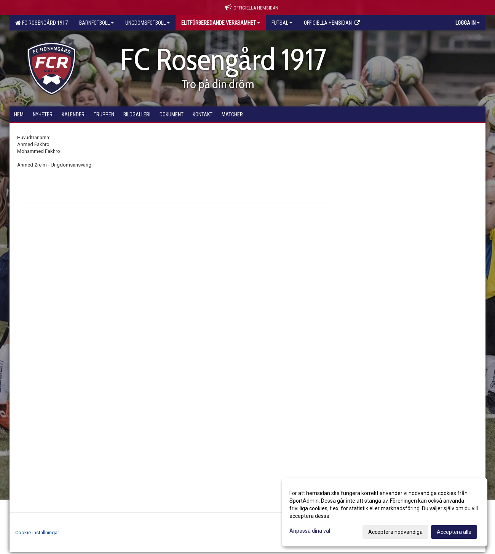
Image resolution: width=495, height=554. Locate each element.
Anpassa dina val (309, 531)
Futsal (281, 23)
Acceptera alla (454, 532)
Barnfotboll (96, 23)
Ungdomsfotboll (147, 23)
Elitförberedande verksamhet (220, 23)
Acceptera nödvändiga (395, 532)
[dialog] (384, 512)
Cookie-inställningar (37, 532)
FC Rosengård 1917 (41, 23)
